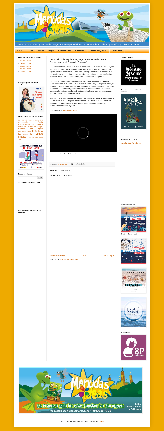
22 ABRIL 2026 (25, 61)
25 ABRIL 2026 (25, 69)
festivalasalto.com (70, 110)
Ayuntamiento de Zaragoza (30, 124)
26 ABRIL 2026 (25, 71)
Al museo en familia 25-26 (34, 120)
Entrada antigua (108, 256)
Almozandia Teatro (30, 122)
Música (40, 51)
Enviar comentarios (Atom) (69, 259)
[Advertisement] (82, 238)
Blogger (101, 421)
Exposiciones (64, 51)
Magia (51, 51)
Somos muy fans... (98, 51)
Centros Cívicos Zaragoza (30, 129)
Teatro (30, 51)
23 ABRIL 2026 (25, 63)
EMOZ (29, 131)
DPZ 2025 (22, 131)
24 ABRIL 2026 (25, 66)
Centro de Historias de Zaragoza (30, 127)
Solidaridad (116, 51)
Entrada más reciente (57, 256)
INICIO (20, 51)
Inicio (84, 256)
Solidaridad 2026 (33, 137)
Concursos (80, 51)
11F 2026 (21, 120)
